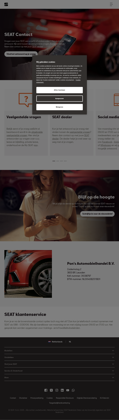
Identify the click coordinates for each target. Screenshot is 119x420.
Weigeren (59, 107)
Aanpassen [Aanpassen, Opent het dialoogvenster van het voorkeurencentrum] (59, 98)
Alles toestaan (59, 90)
